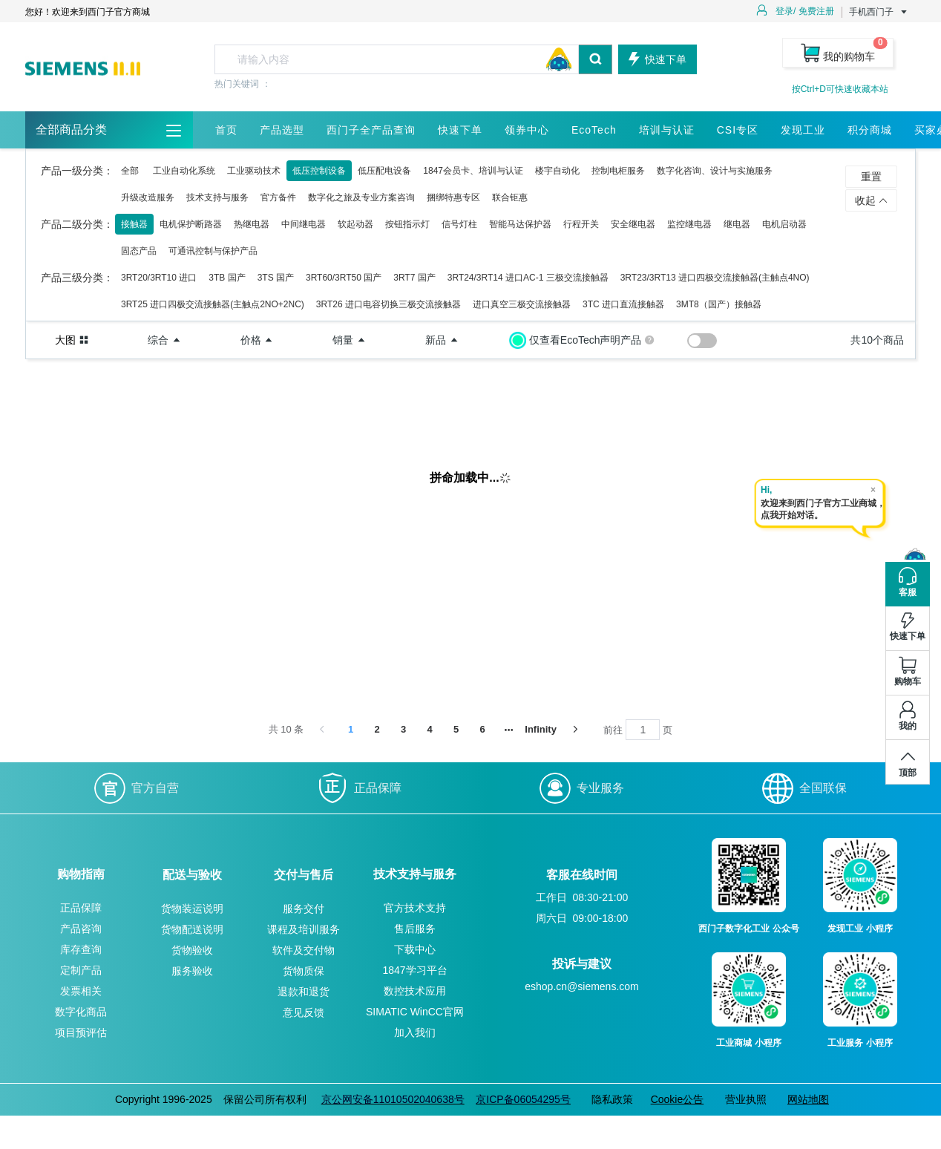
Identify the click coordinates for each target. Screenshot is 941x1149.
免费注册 (816, 11)
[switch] (702, 340)
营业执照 (746, 1099)
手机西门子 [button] (878, 12)
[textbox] (396, 59)
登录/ (786, 11)
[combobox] (413, 59)
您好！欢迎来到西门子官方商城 (87, 12)
